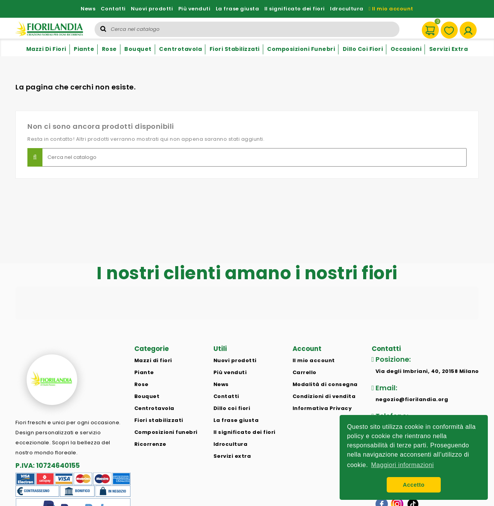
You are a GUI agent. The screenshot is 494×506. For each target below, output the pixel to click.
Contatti (113, 8)
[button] (15, 327)
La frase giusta (237, 8)
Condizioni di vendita (324, 396)
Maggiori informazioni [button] (402, 465)
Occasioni (406, 49)
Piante (84, 49)
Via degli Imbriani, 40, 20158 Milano (427, 371)
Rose (109, 49)
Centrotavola (180, 49)
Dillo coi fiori (363, 49)
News (88, 8)
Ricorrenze (150, 444)
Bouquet (138, 49)
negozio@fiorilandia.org (412, 399)
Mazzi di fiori (46, 49)
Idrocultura (347, 8)
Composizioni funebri (301, 49)
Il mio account (391, 8)
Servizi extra (448, 49)
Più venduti (194, 8)
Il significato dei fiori (294, 8)
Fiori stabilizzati (235, 49)
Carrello (304, 372)
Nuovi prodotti (152, 8)
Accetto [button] (414, 485)
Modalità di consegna (325, 384)
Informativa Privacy (322, 408)
